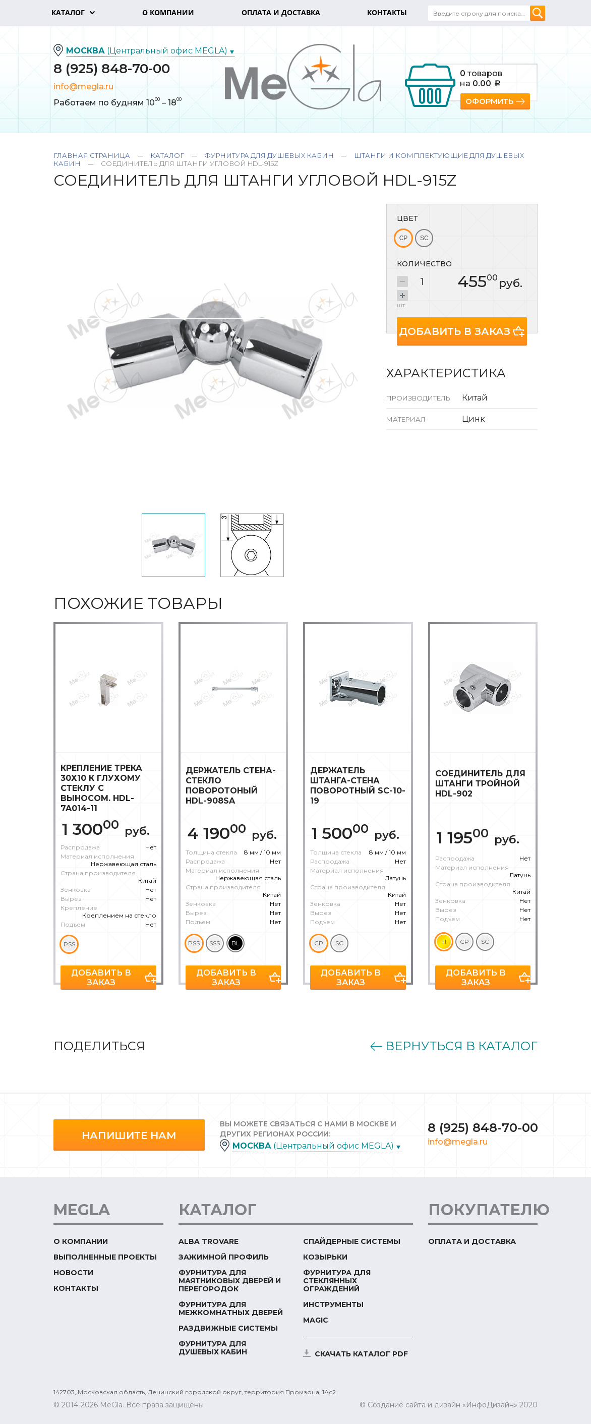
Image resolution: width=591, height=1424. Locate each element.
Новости (73, 1272)
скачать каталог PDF (361, 1353)
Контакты (75, 1288)
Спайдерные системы (351, 1241)
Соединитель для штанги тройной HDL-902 (480, 784)
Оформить (489, 101)
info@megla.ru (83, 86)
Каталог (167, 155)
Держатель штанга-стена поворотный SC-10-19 (357, 786)
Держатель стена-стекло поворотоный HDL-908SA (231, 786)
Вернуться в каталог (461, 1046)
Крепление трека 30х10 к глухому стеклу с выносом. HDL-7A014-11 (101, 788)
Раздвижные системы (228, 1328)
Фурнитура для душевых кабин (269, 155)
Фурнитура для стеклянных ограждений (337, 1280)
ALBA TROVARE (209, 1241)
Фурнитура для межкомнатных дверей (231, 1308)
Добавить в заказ (454, 331)
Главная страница (91, 155)
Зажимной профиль (224, 1257)
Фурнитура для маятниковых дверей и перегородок (230, 1280)
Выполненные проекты (105, 1257)
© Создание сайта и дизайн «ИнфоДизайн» (438, 1404)
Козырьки (325, 1257)
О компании (80, 1241)
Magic (315, 1320)
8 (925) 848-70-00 (111, 69)
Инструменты (333, 1304)
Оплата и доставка (472, 1241)
